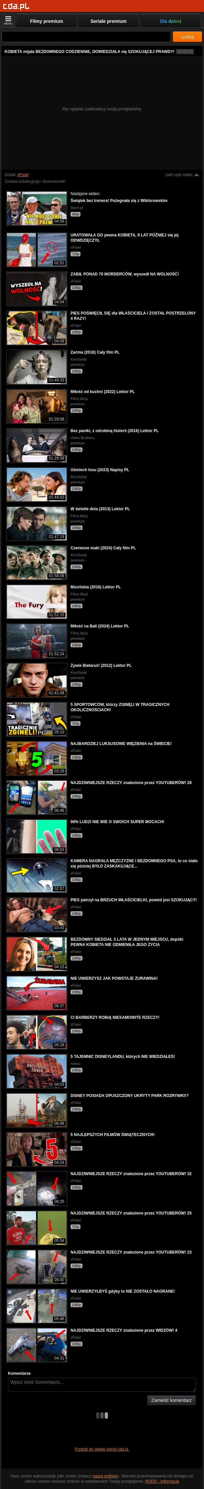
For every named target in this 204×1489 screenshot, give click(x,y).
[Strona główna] (16, 6)
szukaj (187, 36)
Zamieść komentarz (171, 1400)
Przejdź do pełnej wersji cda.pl (102, 1449)
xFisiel (22, 175)
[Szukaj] (86, 36)
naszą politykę (105, 1476)
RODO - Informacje (162, 1481)
